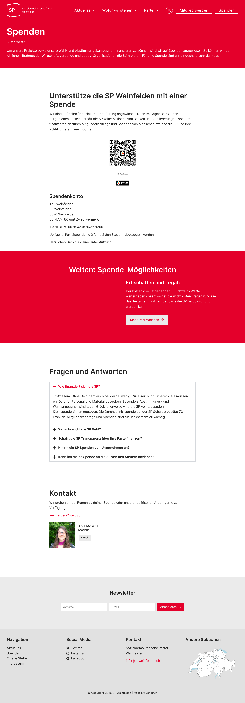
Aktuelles (84, 10)
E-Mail (85, 537)
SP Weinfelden (16, 42)
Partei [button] (151, 10)
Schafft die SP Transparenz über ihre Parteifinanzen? (100, 439)
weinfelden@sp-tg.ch (65, 516)
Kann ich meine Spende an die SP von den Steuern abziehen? (106, 457)
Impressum (15, 664)
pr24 (154, 693)
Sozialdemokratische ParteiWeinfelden (37, 10)
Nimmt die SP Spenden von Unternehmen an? (93, 448)
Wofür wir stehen (119, 10)
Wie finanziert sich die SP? (79, 387)
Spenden (227, 10)
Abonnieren (168, 607)
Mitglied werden (194, 10)
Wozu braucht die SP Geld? (79, 429)
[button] (122, 386)
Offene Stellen (18, 658)
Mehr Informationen (145, 320)
